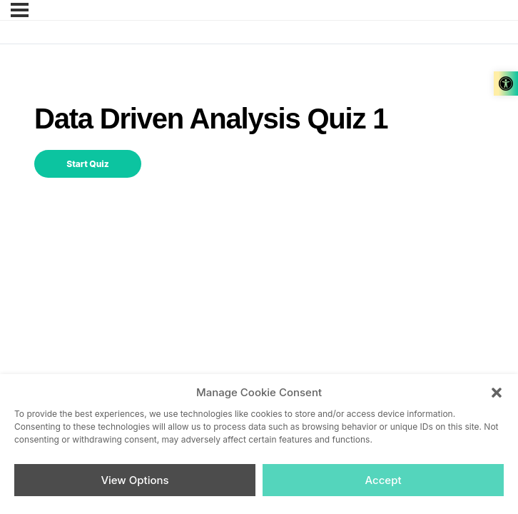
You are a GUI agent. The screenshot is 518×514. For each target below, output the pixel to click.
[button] (496, 393)
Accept (383, 480)
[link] (506, 83)
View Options (134, 480)
